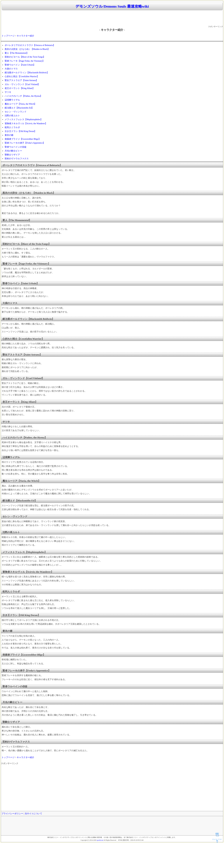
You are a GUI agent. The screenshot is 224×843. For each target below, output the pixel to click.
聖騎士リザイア (12, 155)
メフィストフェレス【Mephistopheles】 (23, 119)
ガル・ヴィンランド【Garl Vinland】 (22, 84)
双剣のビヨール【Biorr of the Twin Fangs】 (25, 57)
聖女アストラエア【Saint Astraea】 (21, 80)
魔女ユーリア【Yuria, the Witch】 (20, 104)
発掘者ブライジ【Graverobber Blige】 (23, 139)
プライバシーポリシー (12, 813)
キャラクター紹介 (25, 36)
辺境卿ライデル (12, 100)
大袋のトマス (11, 69)
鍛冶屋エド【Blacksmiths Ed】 (19, 108)
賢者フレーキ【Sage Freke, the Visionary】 (24, 61)
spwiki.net (100, 840)
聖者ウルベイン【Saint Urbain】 (20, 65)
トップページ (8, 36)
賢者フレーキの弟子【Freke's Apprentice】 (25, 143)
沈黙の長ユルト (12, 115)
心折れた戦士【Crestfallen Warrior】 (22, 76)
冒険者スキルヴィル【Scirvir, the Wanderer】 (26, 123)
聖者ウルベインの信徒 (15, 147)
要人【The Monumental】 (16, 53)
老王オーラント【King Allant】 (20, 88)
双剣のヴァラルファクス (17, 158)
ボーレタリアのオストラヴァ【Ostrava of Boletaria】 (30, 45)
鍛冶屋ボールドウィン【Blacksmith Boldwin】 (27, 72)
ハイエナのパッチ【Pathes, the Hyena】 (23, 96)
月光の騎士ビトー (13, 151)
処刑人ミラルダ (12, 127)
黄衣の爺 (9, 135)
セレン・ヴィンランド (15, 112)
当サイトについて (33, 813)
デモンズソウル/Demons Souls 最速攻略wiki (112, 6)
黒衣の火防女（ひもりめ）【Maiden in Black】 (27, 49)
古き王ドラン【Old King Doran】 (20, 131)
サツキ (8, 92)
